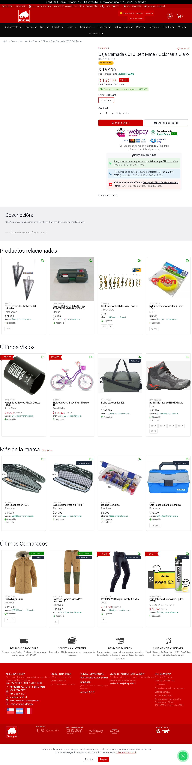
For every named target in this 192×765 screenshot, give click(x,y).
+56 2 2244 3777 (134, 6)
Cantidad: (103, 108)
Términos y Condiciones (164, 681)
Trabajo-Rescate (124, 27)
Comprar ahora (120, 122)
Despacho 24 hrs (136, 19)
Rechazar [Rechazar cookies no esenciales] (89, 759)
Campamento (13, 27)
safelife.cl (7, 6)
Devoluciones (160, 684)
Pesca (141, 27)
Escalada (31, 27)
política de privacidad (126, 752)
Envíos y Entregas (58, 681)
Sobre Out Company (163, 677)
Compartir (183, 48)
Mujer (182, 27)
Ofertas (139, 13)
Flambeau (103, 48)
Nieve (44, 27)
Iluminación (87, 27)
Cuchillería (104, 27)
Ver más (96, 34)
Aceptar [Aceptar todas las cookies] (103, 759)
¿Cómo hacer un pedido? (61, 677)
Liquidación (127, 13)
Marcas (149, 13)
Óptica (72, 27)
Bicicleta (58, 27)
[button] (144, 163)
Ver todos (47, 450)
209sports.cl (22, 6)
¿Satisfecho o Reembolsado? (63, 684)
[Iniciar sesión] (170, 16)
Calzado (155, 27)
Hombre (169, 27)
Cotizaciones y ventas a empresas (169, 688)
